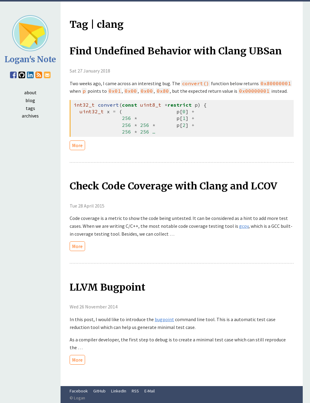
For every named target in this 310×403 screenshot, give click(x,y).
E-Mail (149, 391)
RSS (135, 391)
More (77, 145)
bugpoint (164, 319)
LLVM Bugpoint (107, 287)
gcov (244, 226)
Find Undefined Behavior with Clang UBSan (176, 51)
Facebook (79, 391)
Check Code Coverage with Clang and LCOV (173, 186)
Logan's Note (30, 59)
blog (30, 100)
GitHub (99, 391)
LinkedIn (118, 391)
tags (30, 108)
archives (30, 116)
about (30, 92)
